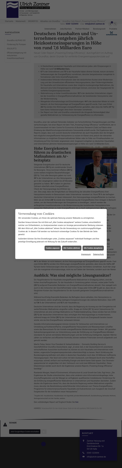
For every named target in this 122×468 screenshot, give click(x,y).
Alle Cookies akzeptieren (93, 210)
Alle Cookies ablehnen (71, 210)
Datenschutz (98, 217)
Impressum (86, 217)
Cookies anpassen (53, 210)
